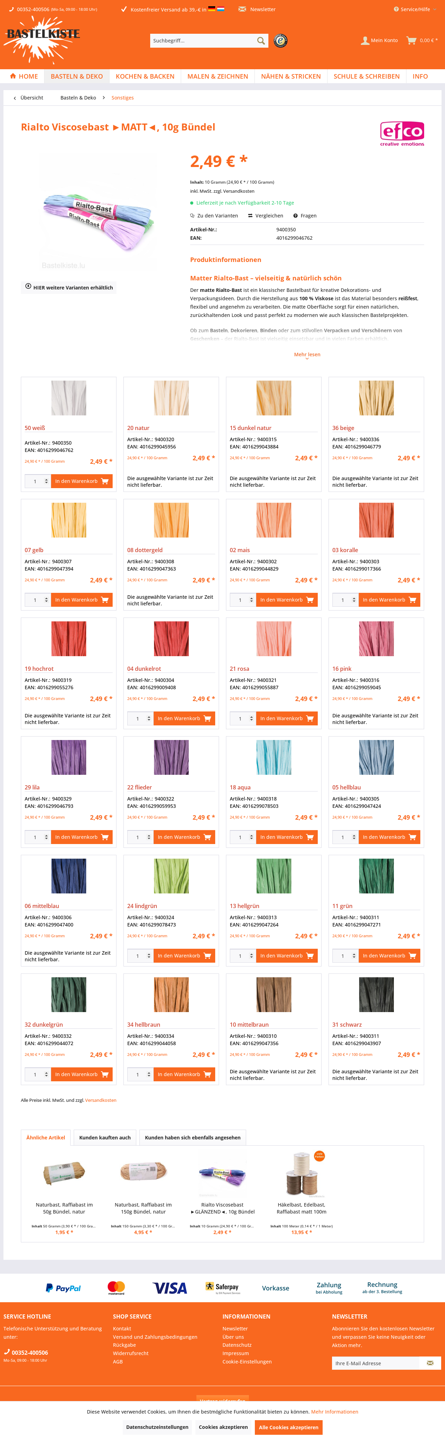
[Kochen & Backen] (145, 76)
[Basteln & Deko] (76, 76)
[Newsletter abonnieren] (430, 1363)
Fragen (305, 215)
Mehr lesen (307, 355)
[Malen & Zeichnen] (217, 76)
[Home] (23, 76)
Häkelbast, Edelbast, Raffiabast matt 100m (301, 1208)
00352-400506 (33, 9)
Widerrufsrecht (130, 1353)
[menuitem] (220, 41)
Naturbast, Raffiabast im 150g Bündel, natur (143, 1208)
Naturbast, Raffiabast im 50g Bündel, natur (64, 1208)
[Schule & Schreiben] (366, 76)
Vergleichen (265, 215)
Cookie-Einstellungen (247, 1361)
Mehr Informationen (334, 1411)
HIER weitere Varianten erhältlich (69, 287)
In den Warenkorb (81, 480)
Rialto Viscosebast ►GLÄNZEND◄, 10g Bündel (222, 1208)
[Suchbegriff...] (209, 41)
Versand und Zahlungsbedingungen (155, 1337)
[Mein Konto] (379, 41)
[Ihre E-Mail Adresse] (376, 1363)
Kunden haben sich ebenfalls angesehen (193, 1137)
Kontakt (122, 1328)
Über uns (233, 1337)
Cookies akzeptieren (223, 1427)
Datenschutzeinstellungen (157, 1427)
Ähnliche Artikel (45, 1137)
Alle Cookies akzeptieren (288, 1427)
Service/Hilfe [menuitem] (412, 9)
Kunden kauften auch (105, 1137)
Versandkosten (100, 1100)
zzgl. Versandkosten (233, 191)
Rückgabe (124, 1345)
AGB (118, 1361)
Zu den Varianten (214, 215)
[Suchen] (261, 41)
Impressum (235, 1353)
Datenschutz (237, 1345)
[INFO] (420, 76)
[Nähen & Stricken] (291, 76)
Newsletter (257, 9)
